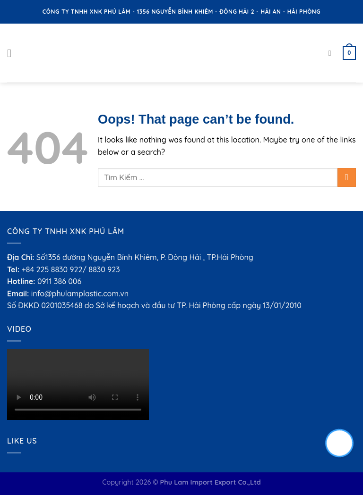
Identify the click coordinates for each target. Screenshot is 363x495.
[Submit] (346, 177)
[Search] (332, 53)
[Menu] (12, 53)
